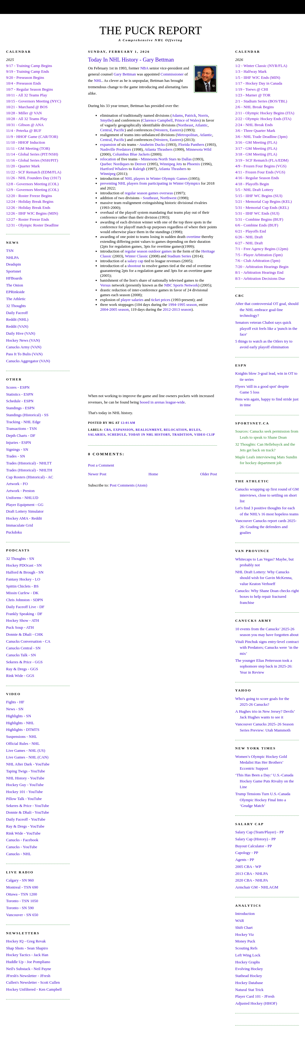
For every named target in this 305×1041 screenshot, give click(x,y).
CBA (107, 429)
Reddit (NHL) (17, 319)
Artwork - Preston (20, 490)
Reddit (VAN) (17, 326)
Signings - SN (17, 449)
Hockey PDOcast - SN (24, 565)
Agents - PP (244, 859)
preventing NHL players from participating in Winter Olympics (150, 183)
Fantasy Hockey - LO (23, 579)
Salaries (96, 434)
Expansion (123, 429)
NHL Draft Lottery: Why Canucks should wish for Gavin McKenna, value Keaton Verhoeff (264, 578)
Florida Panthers (191, 144)
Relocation (175, 429)
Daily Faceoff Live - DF (25, 606)
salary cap (135, 261)
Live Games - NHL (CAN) (27, 757)
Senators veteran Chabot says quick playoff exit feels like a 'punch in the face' (266, 328)
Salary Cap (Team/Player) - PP (259, 832)
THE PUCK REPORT (150, 30)
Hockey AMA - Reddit (24, 518)
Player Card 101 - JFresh (254, 996)
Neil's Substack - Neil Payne (28, 968)
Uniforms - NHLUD (22, 497)
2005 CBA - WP (248, 866)
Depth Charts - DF (20, 435)
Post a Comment (101, 465)
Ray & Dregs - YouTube (25, 826)
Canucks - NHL (18, 854)
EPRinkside (15, 292)
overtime (194, 236)
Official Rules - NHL (23, 743)
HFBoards (14, 278)
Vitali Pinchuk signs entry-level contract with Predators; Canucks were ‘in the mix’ (267, 647)
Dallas (186, 159)
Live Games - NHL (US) (25, 750)
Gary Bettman (125, 74)
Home (153, 474)
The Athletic (16, 298)
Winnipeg (108, 173)
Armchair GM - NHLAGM (256, 887)
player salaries (132, 299)
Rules (195, 429)
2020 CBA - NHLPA (251, 880)
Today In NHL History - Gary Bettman (131, 60)
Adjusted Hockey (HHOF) (256, 1003)
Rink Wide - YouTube (23, 833)
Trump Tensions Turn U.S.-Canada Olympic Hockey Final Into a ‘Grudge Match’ (262, 800)
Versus (105, 285)
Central (106, 130)
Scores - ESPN (17, 387)
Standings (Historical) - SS (27, 415)
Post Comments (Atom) (128, 485)
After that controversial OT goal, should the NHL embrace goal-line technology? (266, 309)
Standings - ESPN (20, 408)
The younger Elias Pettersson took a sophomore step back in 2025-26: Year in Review (263, 666)
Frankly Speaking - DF (24, 613)
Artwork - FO (17, 483)
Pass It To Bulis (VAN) (24, 354)
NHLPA (12, 257)
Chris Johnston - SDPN (24, 599)
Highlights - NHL (20, 723)
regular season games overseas (149, 193)
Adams (177, 115)
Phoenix (193, 164)
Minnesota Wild (198, 149)
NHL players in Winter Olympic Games (156, 178)
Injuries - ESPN (18, 442)
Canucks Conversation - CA (28, 641)
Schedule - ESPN (19, 401)
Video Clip (204, 434)
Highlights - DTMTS (22, 729)
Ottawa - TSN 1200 (21, 894)
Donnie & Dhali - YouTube (27, 812)
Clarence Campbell (157, 120)
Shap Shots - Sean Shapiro (27, 948)
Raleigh (139, 168)
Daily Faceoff (17, 312)
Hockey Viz (244, 934)
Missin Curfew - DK (22, 593)
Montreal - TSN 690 (22, 887)
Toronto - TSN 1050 (22, 901)
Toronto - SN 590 (20, 907)
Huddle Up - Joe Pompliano (28, 961)
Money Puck (245, 941)
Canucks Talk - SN (21, 655)
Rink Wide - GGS (20, 675)
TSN (10, 250)
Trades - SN (15, 456)
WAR (239, 920)
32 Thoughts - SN (20, 558)
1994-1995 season (182, 304)
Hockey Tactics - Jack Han (27, 954)
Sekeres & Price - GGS (24, 662)
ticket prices (160, 299)
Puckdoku (14, 532)
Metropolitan (187, 134)
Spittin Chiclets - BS (22, 586)
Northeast (185, 125)
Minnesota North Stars (159, 159)
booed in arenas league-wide (162, 402)
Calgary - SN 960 (20, 880)
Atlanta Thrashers (158, 149)
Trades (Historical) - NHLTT (29, 463)
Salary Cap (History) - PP (255, 839)
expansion (108, 144)
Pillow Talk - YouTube (24, 798)
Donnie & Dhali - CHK (24, 634)
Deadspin (13, 264)
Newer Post (97, 474)
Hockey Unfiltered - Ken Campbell (34, 989)
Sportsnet (13, 271)
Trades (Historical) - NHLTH (29, 470)
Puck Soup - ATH (20, 627)
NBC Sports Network (181, 285)
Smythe (106, 120)
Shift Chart (243, 927)
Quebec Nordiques (115, 164)
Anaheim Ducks (152, 144)
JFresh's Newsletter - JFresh (28, 975)
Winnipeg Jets (171, 164)
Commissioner (172, 74)
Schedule (116, 434)
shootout (134, 265)
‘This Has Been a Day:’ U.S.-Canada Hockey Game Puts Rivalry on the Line (264, 781)
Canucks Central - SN (23, 648)
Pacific (119, 130)
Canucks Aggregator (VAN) (28, 361)
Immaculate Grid (19, 525)
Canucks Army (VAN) (23, 347)
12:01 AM (128, 422)
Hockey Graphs (247, 962)
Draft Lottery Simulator (24, 511)
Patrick (190, 115)
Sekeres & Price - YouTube (27, 805)
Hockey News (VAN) (23, 340)
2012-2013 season (177, 309)
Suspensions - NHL (21, 736)
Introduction (245, 913)
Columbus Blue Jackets (131, 154)
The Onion (14, 285)
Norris (203, 115)
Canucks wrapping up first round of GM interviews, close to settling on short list (267, 495)
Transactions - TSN (21, 428)
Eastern (175, 130)
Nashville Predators (115, 149)
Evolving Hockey (249, 968)
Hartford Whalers (114, 168)
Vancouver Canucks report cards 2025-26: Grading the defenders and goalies (266, 526)
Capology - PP (246, 852)
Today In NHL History (149, 434)
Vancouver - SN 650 (22, 914)
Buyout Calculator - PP (253, 846)
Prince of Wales (187, 120)
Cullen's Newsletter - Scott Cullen (33, 982)
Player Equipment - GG (24, 504)
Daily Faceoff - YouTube (25, 819)
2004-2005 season (114, 309)
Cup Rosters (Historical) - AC (29, 477)
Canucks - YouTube (21, 847)
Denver (141, 164)
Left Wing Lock (247, 955)
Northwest (168, 198)
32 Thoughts (16, 305)
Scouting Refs (246, 948)
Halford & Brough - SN (25, 572)
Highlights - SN (18, 716)
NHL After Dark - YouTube (27, 764)
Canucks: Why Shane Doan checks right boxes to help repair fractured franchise (267, 596)
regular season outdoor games (148, 251)
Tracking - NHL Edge (23, 422)
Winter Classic (136, 256)
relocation (108, 159)
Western (161, 130)
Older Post (208, 474)
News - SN (14, 709)
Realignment (149, 429)
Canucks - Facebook (22, 840)
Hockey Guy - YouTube (25, 784)
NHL (98, 80)
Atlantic (201, 125)
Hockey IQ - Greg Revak (26, 941)
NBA (144, 68)
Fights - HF (15, 702)
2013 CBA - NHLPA (251, 873)
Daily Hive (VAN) (20, 333)
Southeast (150, 198)
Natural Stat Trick (249, 989)
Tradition (182, 434)
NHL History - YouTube (25, 778)
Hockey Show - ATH (22, 620)
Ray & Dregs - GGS (22, 669)
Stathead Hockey (248, 975)
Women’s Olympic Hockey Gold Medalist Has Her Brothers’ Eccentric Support (261, 762)
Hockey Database (249, 982)
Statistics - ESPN (19, 394)
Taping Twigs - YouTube (25, 771)
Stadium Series (179, 256)
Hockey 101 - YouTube (24, 791)
